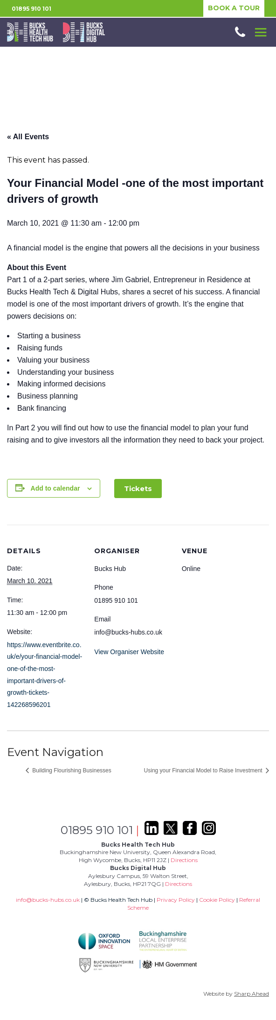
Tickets (138, 488)
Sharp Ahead (251, 993)
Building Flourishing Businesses (71, 770)
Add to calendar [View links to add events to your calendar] (55, 488)
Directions (184, 859)
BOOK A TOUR (234, 8)
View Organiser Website (129, 652)
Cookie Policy (217, 899)
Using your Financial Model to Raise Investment (204, 770)
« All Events (28, 137)
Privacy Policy (176, 899)
